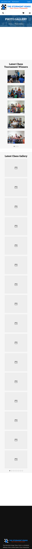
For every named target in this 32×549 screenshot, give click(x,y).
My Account (15, 1)
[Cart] (23, 13)
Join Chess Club (5, 1)
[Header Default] (16, 7)
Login (29, 2)
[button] (3, 13)
